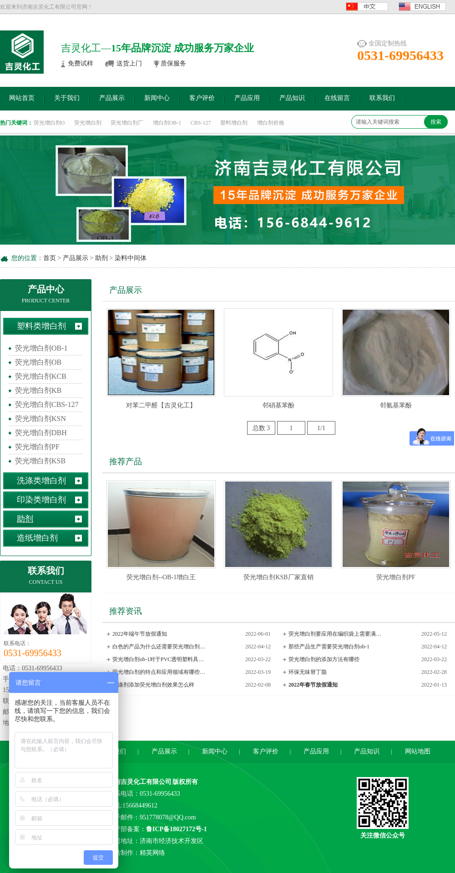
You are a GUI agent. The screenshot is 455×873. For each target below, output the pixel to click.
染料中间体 (131, 258)
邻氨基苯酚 (396, 405)
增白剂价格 (270, 123)
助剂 (101, 258)
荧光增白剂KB (38, 390)
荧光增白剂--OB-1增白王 (161, 577)
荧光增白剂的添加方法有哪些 (323, 659)
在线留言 (337, 98)
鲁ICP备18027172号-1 (176, 829)
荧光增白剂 (87, 123)
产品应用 (247, 98)
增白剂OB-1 (167, 123)
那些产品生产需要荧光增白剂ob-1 (328, 646)
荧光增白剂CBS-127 (47, 404)
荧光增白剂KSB (40, 461)
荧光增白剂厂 (127, 123)
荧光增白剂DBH (41, 432)
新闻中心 (157, 98)
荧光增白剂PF (37, 447)
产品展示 (112, 98)
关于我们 (67, 98)
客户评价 (202, 98)
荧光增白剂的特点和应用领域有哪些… (158, 672)
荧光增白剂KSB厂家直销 (278, 577)
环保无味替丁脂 (307, 672)
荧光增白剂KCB (40, 376)
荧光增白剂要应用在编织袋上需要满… (334, 634)
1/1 (321, 428)
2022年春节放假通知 (313, 685)
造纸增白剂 (37, 537)
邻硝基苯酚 (278, 405)
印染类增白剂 (41, 499)
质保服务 (173, 63)
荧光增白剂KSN (40, 418)
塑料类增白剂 (41, 326)
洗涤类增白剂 (41, 480)
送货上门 (129, 63)
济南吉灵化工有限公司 (140, 781)
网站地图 (417, 751)
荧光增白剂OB (38, 362)
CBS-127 (201, 123)
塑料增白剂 (234, 123)
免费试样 (80, 63)
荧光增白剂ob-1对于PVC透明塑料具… (158, 659)
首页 (49, 258)
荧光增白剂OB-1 (41, 348)
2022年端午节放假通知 (139, 634)
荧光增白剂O (49, 123)
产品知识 (292, 98)
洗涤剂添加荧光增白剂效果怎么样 (153, 685)
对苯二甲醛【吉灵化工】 (161, 405)
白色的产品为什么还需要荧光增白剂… (158, 646)
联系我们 (382, 98)
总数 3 (261, 428)
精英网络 (152, 852)
